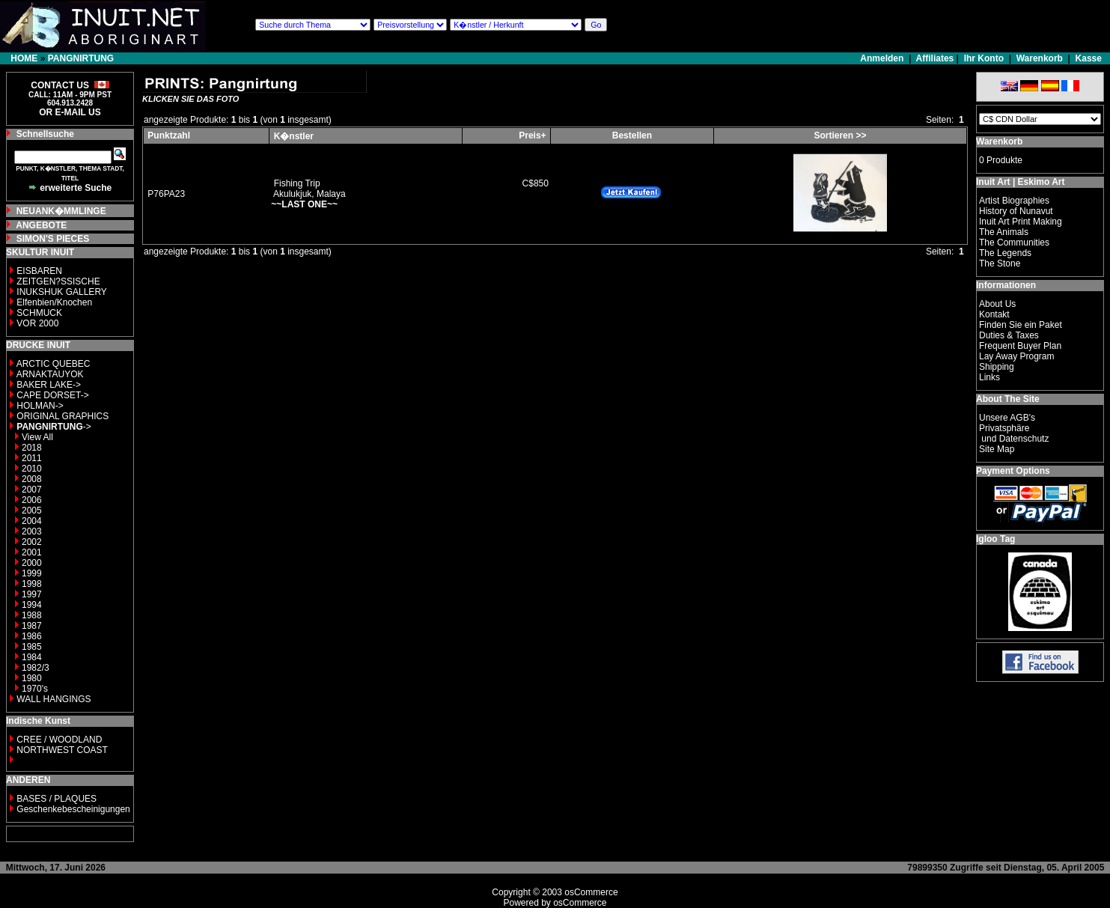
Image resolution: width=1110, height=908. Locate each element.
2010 (32, 468)
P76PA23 (166, 194)
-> (53, 426)
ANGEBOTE (41, 225)
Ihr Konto (984, 58)
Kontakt (994, 314)
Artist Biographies (1014, 200)
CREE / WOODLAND (58, 739)
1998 (32, 584)
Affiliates (935, 58)
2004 (32, 521)
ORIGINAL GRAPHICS (62, 416)
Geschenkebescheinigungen (72, 809)
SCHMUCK (39, 313)
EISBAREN (39, 271)
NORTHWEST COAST (61, 750)
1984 (32, 657)
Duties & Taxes (1009, 335)
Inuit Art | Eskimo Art (1020, 182)
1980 (32, 678)
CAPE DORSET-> (52, 395)
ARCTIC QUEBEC (53, 364)
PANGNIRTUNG (81, 58)
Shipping (996, 367)
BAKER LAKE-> (48, 385)
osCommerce (590, 892)
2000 (32, 563)
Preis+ (532, 135)
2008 (32, 479)
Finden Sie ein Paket (1020, 325)
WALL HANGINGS (53, 699)
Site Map (996, 449)
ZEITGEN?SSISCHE (58, 281)
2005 (32, 510)
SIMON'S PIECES (53, 239)
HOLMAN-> (39, 405)
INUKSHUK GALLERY (61, 292)
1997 (32, 594)
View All (37, 437)
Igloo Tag (995, 539)
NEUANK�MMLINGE (61, 211)
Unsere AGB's (1007, 417)
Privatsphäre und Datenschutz (1014, 433)
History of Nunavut (1016, 211)
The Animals (1003, 232)
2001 (32, 552)
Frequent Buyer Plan (1020, 346)
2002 (32, 542)
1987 (32, 626)
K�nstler (294, 136)
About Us (997, 304)
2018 (32, 447)
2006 (32, 500)
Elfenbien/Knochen (54, 302)
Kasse (1089, 58)
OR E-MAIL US (69, 112)
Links (989, 377)
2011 (32, 458)
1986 (32, 636)
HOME (23, 58)
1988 (32, 615)
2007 (32, 489)
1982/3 (35, 667)
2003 (32, 531)
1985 (32, 647)
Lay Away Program (1017, 356)
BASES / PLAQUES (56, 798)
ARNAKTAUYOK (50, 374)
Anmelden (883, 58)
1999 (32, 573)
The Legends (1005, 253)
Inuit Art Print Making (1020, 221)
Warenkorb (1039, 58)
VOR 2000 (37, 323)
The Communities (1014, 242)
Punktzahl (168, 135)
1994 (32, 605)
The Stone (999, 263)
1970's (35, 688)
